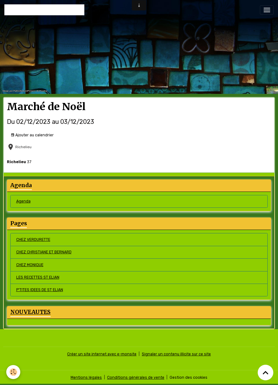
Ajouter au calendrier (32, 135)
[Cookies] (13, 372)
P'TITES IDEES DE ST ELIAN (39, 290)
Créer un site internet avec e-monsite (102, 354)
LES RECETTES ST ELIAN (37, 277)
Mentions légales (86, 377)
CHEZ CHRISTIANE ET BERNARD (44, 252)
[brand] (44, 9)
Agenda (23, 201)
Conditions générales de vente (135, 377)
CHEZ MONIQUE (29, 265)
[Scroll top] (265, 372)
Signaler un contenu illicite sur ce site (176, 354)
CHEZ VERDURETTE (33, 239)
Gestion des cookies (188, 377)
